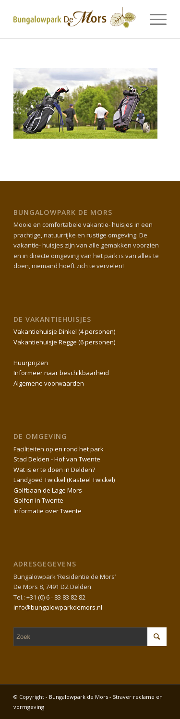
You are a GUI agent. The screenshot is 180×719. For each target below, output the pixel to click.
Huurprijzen (30, 362)
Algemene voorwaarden (48, 383)
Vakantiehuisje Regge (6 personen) (64, 342)
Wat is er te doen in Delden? (54, 469)
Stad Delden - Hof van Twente (56, 459)
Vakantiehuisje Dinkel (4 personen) (64, 331)
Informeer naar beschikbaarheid (61, 372)
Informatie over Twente (47, 511)
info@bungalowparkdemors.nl (57, 607)
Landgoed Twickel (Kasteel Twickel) (64, 479)
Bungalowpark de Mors (79, 696)
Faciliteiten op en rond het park (58, 449)
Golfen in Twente (38, 500)
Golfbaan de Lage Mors (47, 490)
